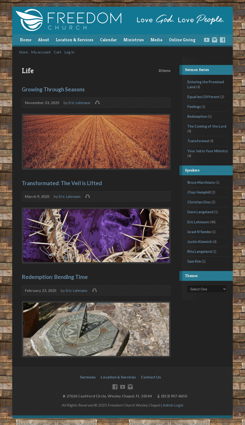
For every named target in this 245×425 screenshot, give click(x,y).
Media (156, 39)
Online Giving (182, 39)
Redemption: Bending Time (55, 277)
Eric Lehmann (79, 102)
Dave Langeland (200, 212)
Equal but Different (203, 97)
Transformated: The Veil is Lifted (62, 183)
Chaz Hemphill (199, 192)
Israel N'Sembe (199, 232)
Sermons (88, 377)
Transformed (198, 141)
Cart (57, 52)
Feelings (194, 107)
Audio (97, 102)
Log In (69, 52)
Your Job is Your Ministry (207, 151)
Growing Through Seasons (53, 89)
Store (23, 52)
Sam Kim (194, 261)
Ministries (133, 39)
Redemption (197, 116)
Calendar (108, 39)
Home (25, 39)
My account (41, 52)
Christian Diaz (199, 202)
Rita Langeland (199, 251)
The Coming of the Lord (206, 126)
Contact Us (151, 377)
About (43, 39)
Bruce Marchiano (201, 182)
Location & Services (74, 39)
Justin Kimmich (199, 242)
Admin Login (173, 405)
